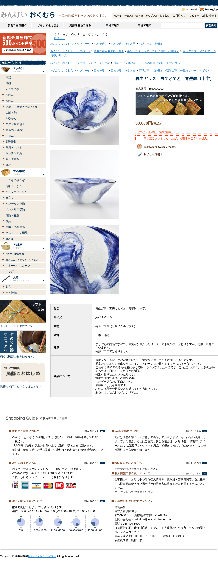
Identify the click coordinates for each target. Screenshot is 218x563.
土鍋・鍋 (11, 112)
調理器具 (11, 141)
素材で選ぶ (111, 25)
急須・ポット (14, 147)
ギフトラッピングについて (16, 326)
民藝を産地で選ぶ (79, 25)
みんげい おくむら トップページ (70, 43)
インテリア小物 (15, 203)
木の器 (10, 95)
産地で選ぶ (100, 43)
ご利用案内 (179, 16)
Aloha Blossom (15, 254)
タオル (10, 238)
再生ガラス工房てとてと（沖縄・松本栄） (153, 51)
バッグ (10, 271)
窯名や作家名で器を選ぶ (15, 25)
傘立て (10, 197)
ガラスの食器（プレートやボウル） (161, 63)
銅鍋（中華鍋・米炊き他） (22, 106)
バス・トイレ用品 (17, 232)
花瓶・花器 (12, 215)
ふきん (10, 135)
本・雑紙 (11, 292)
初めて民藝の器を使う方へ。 (18, 356)
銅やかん (11, 118)
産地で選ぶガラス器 (123, 43)
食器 (116, 63)
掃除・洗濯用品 (15, 227)
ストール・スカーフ (18, 265)
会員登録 (133, 16)
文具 (8, 286)
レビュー (194, 16)
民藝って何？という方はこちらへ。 (22, 386)
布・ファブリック (17, 192)
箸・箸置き (12, 159)
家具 (8, 221)
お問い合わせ (209, 16)
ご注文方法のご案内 (127, 469)
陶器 (8, 77)
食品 (8, 165)
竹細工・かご (14, 186)
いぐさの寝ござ (15, 180)
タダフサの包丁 (15, 124)
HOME (117, 16)
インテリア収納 (15, 209)
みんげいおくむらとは (157, 16)
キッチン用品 (102, 63)
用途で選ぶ (144, 25)
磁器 (8, 83)
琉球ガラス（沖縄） (151, 43)
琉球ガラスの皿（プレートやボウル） (189, 70)
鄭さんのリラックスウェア (22, 259)
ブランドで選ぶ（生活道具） (47, 25)
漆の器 (10, 101)
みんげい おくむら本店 (42, 556)
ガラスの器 (12, 89)
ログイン (59, 38)
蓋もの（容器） (15, 130)
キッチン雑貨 (14, 153)
